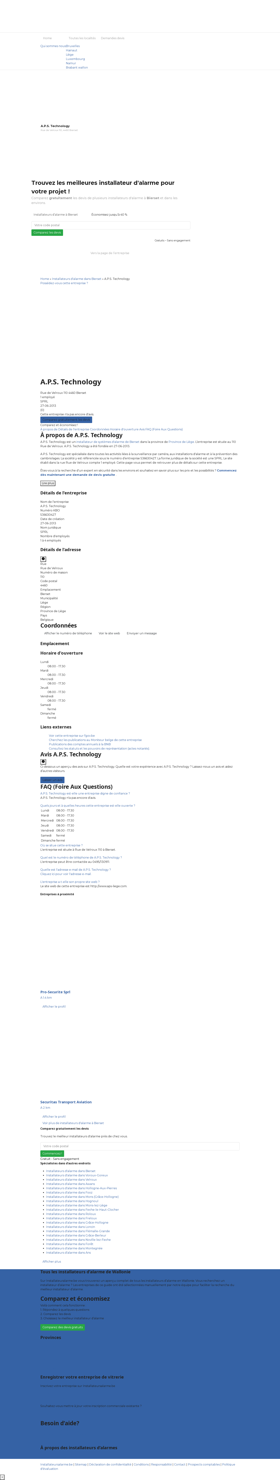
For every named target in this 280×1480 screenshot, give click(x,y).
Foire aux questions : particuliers (63, 1430)
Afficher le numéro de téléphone (68, 633)
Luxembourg (75, 59)
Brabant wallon (77, 67)
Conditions (141, 1464)
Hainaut (71, 50)
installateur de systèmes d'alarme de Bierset (107, 442)
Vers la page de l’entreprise (110, 253)
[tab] (140, 793)
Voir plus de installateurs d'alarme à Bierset (73, 1123)
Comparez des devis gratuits (62, 1327)
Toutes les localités (82, 38)
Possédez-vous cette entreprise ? (64, 283)
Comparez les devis (47, 232)
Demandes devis (112, 38)
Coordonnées (100, 429)
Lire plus (48, 483)
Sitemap (81, 1464)
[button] (85, 793)
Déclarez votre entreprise (58, 1414)
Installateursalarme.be (56, 1464)
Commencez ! (52, 1153)
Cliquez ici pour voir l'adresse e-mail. (65, 874)
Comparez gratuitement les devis (66, 419)
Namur (71, 63)
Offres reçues (50, 1394)
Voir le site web (109, 633)
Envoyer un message (142, 633)
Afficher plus (51, 1261)
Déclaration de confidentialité (110, 1464)
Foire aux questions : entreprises (63, 1434)
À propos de (49, 429)
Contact (46, 1438)
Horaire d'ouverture (124, 429)
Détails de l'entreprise (74, 429)
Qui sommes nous (53, 46)
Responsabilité (161, 1464)
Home (47, 38)
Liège (70, 54)
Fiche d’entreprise (53, 1398)
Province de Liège (181, 442)
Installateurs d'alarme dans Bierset (76, 279)
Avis (142, 429)
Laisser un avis (52, 780)
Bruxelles (73, 46)
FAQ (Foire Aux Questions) (164, 429)
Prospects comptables (204, 1464)
